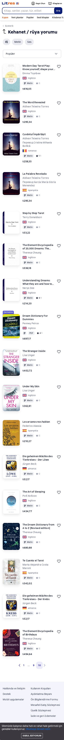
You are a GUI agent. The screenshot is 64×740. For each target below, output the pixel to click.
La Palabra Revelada (35, 173)
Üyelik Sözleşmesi (41, 710)
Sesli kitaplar (43, 17)
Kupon (5, 17)
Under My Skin (31, 386)
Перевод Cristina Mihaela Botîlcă (37, 144)
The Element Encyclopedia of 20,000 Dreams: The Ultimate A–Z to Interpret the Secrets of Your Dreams (39, 247)
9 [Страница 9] (33, 665)
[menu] (32, 54)
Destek (7, 694)
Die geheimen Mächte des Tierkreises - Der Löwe (38, 458)
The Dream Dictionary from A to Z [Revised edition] (38, 526)
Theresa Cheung (32, 532)
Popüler (30, 17)
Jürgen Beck (29, 463)
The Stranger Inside (34, 351)
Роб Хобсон (30, 495)
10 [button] (39, 665)
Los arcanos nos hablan (36, 421)
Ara (58, 10)
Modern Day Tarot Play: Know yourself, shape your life (38, 67)
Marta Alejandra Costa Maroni (35, 566)
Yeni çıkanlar (17, 17)
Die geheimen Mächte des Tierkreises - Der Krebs (38, 597)
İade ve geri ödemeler (43, 716)
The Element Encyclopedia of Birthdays (38, 633)
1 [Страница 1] (23, 665)
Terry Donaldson (32, 217)
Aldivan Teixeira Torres (36, 106)
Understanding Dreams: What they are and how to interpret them (37, 282)
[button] (6, 42)
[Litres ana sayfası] (10, 3)
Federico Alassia (32, 425)
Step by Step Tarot (33, 213)
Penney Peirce (31, 323)
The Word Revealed (34, 102)
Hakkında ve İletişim (14, 688)
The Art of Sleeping (34, 491)
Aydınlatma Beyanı (41, 694)
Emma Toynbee (31, 73)
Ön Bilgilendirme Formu (44, 699)
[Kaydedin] (58, 66)
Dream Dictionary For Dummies (35, 317)
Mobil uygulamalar (13, 699)
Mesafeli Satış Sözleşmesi (45, 705)
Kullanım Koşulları (41, 688)
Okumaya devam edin (38, 729)
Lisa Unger (29, 355)
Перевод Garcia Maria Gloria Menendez (39, 183)
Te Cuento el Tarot (33, 560)
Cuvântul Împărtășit (34, 134)
